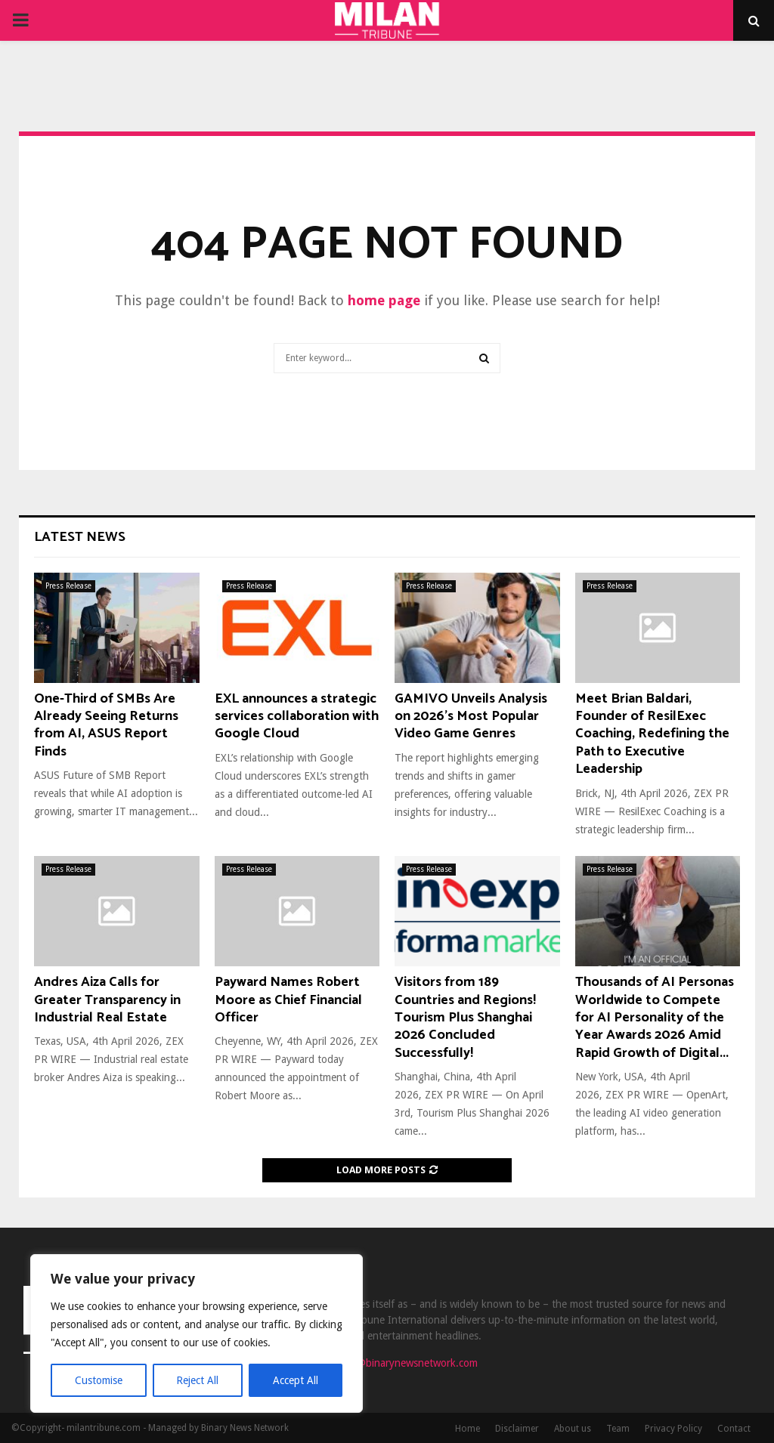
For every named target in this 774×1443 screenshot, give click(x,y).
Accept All (295, 1380)
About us (572, 1428)
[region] (196, 1333)
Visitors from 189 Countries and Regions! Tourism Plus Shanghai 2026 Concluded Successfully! (465, 1017)
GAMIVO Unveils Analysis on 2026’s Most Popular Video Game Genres (471, 717)
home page (384, 300)
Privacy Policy (673, 1428)
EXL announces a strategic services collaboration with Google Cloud (297, 717)
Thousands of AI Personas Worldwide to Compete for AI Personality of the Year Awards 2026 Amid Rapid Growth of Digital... (654, 1017)
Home (467, 1428)
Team (618, 1428)
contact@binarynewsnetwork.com (400, 1363)
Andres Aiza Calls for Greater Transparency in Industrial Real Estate (107, 1000)
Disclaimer (517, 1428)
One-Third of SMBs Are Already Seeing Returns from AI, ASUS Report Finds (106, 725)
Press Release (68, 586)
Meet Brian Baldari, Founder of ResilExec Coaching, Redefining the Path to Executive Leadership (652, 734)
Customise (98, 1380)
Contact (734, 1428)
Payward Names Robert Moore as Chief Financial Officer (288, 1000)
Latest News (79, 537)
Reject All (198, 1380)
